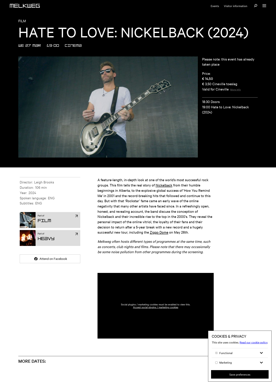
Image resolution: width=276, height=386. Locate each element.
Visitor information (235, 6)
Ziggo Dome (159, 232)
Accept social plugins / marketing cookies (155, 307)
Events (215, 6)
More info (235, 89)
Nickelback (164, 185)
